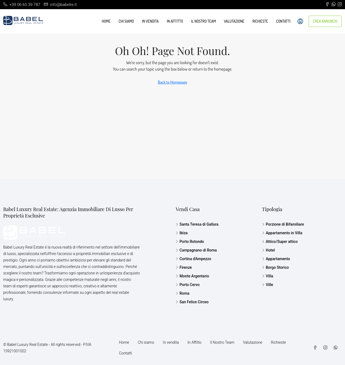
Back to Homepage (172, 82)
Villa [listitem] (267, 276)
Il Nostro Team (203, 21)
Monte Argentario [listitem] (192, 276)
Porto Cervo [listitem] (188, 285)
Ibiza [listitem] (182, 233)
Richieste (260, 21)
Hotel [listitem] (268, 250)
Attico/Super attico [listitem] (280, 241)
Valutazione (234, 21)
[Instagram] (326, 348)
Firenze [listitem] (184, 267)
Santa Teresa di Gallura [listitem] (197, 224)
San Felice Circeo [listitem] (192, 302)
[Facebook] (316, 348)
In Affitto (175, 21)
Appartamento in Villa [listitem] (282, 233)
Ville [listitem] (267, 285)
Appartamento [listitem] (276, 259)
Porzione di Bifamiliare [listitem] (283, 224)
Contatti (283, 21)
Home (106, 21)
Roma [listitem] (182, 293)
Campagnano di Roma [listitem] (196, 250)
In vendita (150, 21)
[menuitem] (300, 21)
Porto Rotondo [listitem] (190, 241)
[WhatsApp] (337, 348)
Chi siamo (126, 21)
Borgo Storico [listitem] (275, 267)
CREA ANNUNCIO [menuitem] (325, 21)
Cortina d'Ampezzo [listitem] (193, 259)
